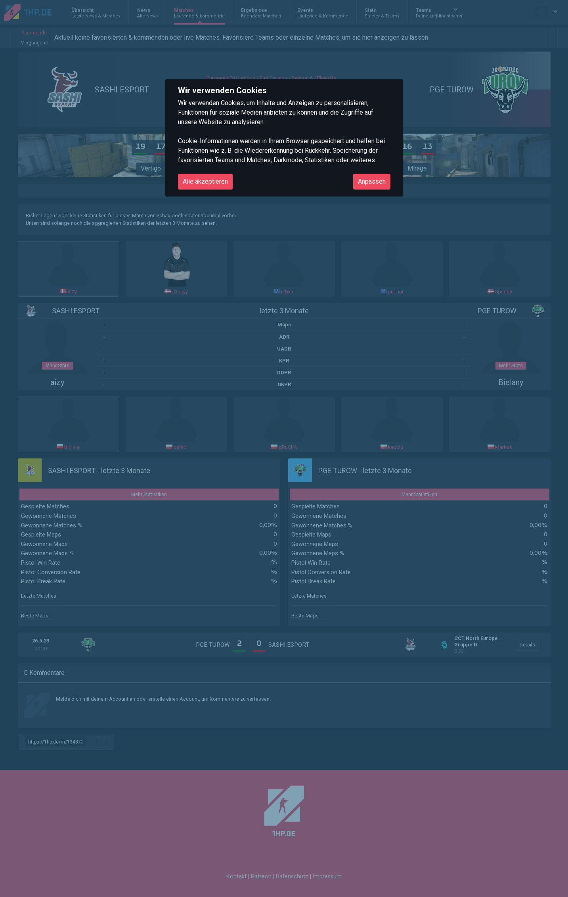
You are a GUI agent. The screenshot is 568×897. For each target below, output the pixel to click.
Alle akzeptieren (205, 181)
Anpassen (372, 181)
